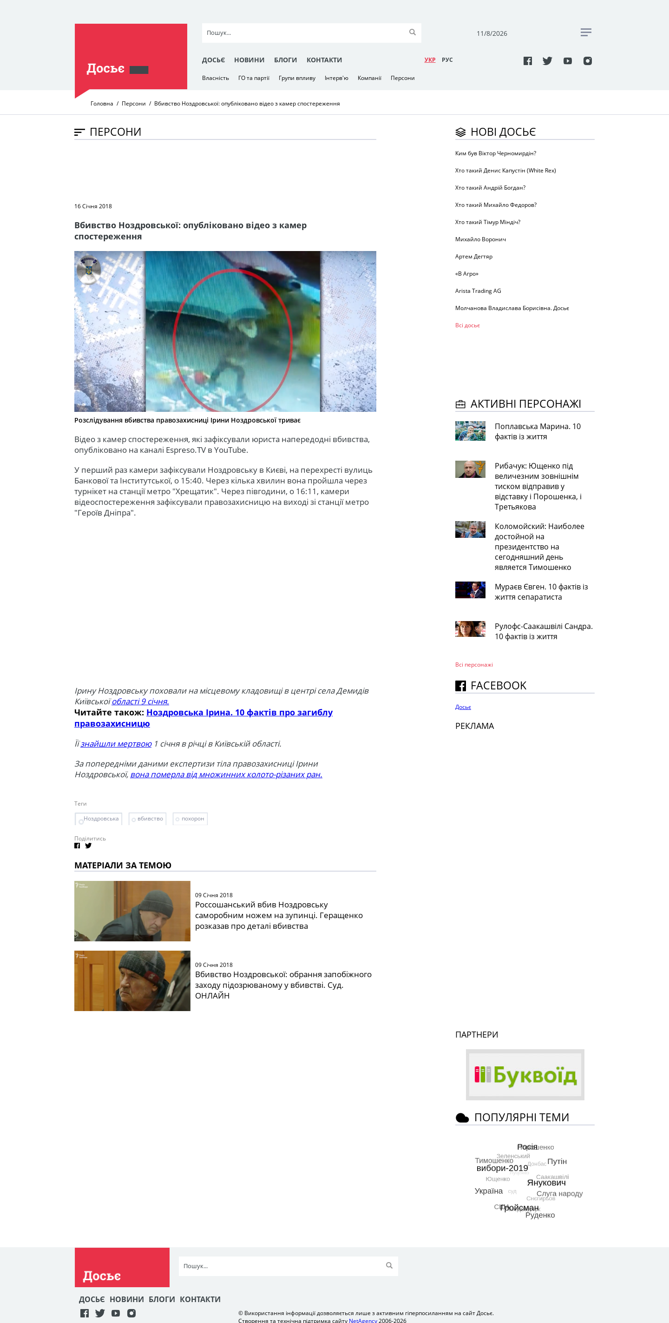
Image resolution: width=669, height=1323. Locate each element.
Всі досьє (467, 325)
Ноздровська (101, 818)
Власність (215, 78)
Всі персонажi (474, 664)
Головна (102, 103)
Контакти (324, 59)
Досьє (213, 59)
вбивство (150, 818)
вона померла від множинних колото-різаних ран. (226, 774)
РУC (447, 60)
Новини (249, 59)
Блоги (285, 59)
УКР (430, 60)
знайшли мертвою (115, 743)
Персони (403, 78)
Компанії (369, 78)
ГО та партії (253, 78)
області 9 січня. (140, 701)
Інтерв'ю (336, 78)
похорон (193, 818)
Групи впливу (297, 78)
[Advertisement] (243, 170)
